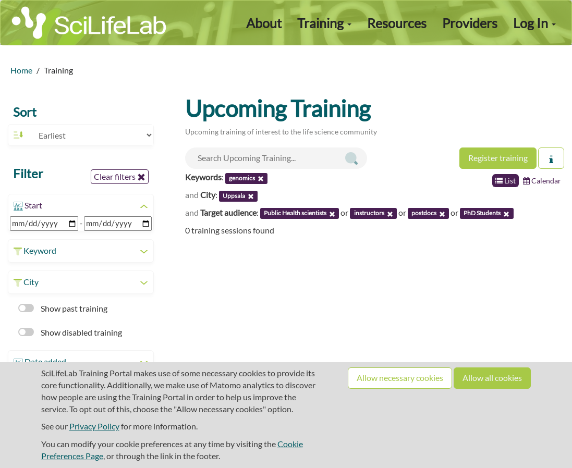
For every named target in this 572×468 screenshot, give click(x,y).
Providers (469, 23)
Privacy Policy (94, 426)
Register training (498, 158)
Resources (397, 23)
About (264, 23)
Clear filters (119, 176)
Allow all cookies (492, 378)
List (505, 180)
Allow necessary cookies (400, 378)
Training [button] (324, 23)
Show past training (62, 308)
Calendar (542, 180)
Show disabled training (70, 332)
